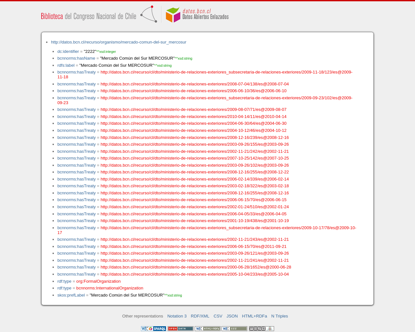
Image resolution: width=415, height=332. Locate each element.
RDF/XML (200, 316)
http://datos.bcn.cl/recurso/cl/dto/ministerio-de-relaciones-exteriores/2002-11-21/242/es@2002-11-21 (195, 151)
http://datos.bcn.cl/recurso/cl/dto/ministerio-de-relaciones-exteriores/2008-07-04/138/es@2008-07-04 (195, 84)
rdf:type (64, 281)
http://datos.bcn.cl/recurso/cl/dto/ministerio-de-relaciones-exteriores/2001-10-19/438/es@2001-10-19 (195, 220)
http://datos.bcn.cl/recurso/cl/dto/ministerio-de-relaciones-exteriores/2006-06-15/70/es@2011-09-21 (194, 246)
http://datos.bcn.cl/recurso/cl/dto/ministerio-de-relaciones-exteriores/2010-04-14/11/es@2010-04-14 (194, 116)
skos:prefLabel (71, 295)
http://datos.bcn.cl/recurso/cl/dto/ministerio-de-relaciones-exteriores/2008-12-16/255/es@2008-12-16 (195, 192)
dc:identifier (68, 51)
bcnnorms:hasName (76, 58)
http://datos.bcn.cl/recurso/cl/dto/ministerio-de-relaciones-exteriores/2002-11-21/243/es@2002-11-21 (195, 239)
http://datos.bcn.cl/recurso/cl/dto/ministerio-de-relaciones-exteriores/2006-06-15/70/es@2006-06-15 (194, 199)
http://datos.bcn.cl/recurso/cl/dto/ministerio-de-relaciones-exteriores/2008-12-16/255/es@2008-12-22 (195, 172)
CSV (217, 316)
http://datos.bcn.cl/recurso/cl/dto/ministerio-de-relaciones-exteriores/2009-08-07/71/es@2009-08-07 (194, 109)
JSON (232, 316)
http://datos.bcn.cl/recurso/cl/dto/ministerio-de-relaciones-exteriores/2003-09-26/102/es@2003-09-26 (195, 165)
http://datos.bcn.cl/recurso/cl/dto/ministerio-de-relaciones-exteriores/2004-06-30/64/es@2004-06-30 (194, 123)
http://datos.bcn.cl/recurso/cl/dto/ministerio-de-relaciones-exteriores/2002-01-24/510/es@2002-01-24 (195, 206)
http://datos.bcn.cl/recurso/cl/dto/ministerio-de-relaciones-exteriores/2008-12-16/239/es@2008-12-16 (195, 137)
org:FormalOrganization (98, 281)
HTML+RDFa (254, 316)
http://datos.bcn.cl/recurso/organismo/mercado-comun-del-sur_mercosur (118, 42)
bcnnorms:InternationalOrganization (109, 288)
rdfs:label (65, 65)
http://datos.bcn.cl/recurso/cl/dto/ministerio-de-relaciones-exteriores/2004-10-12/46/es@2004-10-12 (194, 130)
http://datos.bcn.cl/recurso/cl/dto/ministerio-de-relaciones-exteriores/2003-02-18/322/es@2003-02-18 (195, 185)
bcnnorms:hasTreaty (76, 72)
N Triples (279, 316)
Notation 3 (177, 316)
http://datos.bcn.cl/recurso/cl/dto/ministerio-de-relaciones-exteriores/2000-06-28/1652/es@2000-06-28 (196, 267)
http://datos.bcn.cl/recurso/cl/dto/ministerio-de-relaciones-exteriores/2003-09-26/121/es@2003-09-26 (195, 253)
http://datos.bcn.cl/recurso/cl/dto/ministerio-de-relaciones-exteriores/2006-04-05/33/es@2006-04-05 (194, 213)
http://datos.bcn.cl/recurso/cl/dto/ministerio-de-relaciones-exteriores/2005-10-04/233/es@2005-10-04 (195, 274)
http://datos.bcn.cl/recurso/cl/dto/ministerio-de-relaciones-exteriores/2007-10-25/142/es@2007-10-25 (195, 158)
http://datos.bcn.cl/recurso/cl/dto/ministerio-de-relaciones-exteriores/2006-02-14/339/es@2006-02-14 (195, 179)
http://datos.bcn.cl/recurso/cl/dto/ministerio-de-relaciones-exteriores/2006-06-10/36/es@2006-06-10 (194, 90)
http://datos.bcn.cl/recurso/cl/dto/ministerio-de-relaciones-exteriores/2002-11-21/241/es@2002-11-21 (195, 260)
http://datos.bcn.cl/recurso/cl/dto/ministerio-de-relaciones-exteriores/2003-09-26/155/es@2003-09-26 (195, 144)
